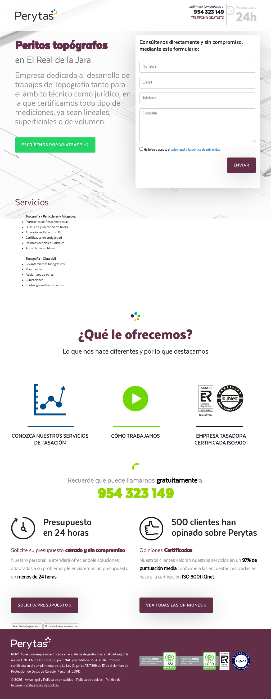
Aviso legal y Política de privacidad (49, 680)
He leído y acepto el (179, 149)
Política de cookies (89, 680)
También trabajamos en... (27, 626)
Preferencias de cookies (42, 685)
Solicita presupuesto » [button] (44, 605)
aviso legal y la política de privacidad (195, 149)
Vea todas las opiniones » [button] (176, 605)
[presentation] (175, 167)
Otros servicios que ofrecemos (61, 626)
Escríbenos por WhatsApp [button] (55, 144)
